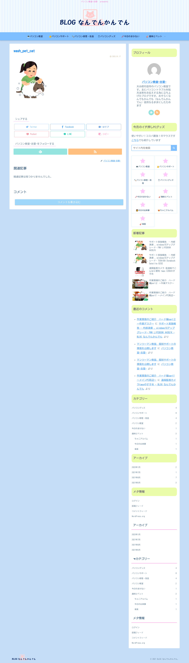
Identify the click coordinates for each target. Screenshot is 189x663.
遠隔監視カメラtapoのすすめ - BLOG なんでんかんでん (156, 384)
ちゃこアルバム (156, 439)
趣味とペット (154, 433)
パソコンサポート (154, 413)
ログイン (135, 501)
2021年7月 (154, 472)
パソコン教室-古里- (154, 82)
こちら (135, 140)
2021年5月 (154, 483)
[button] (174, 148)
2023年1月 (154, 467)
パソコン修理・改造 (154, 418)
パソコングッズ (154, 408)
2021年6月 (154, 477)
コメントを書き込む (69, 202)
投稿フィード (137, 506)
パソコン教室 (154, 423)
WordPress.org (138, 516)
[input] (154, 148)
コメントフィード (139, 511)
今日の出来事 (156, 444)
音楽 (156, 449)
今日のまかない (154, 428)
